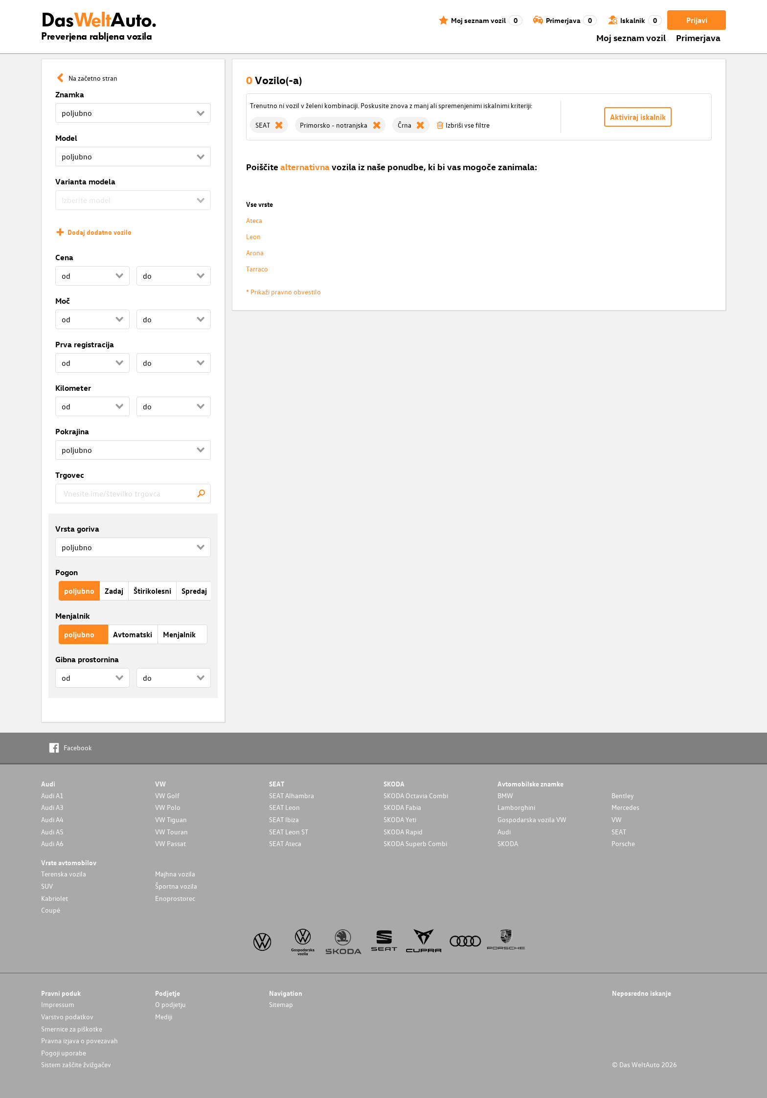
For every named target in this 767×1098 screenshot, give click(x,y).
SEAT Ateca (285, 843)
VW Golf (167, 795)
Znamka (69, 94)
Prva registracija (84, 344)
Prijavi (696, 20)
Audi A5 (52, 831)
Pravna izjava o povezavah (79, 1040)
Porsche (623, 843)
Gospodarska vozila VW (531, 819)
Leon (253, 236)
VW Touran (171, 831)
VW (616, 819)
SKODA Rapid (403, 831)
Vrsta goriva (77, 529)
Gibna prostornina (87, 659)
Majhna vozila (175, 873)
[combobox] (133, 493)
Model (66, 138)
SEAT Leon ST (288, 831)
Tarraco (257, 268)
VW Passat (170, 843)
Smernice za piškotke (71, 1028)
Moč (62, 301)
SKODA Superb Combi (415, 843)
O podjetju (170, 1004)
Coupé (50, 910)
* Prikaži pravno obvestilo (283, 291)
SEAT (618, 831)
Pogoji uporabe (63, 1052)
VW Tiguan (171, 819)
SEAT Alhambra (291, 795)
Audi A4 (52, 819)
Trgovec (69, 475)
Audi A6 (52, 843)
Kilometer (73, 388)
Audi (504, 831)
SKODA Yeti (400, 819)
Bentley (622, 795)
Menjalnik (72, 616)
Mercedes (625, 807)
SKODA (507, 843)
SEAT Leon (284, 807)
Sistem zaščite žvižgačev (76, 1064)
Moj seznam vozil (631, 37)
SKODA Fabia (402, 807)
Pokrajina (72, 431)
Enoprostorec (175, 898)
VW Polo (167, 807)
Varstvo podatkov (67, 1016)
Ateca (254, 220)
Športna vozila (176, 886)
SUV (47, 886)
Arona (255, 252)
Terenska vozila (63, 873)
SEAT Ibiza (284, 819)
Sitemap (281, 1004)
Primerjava (698, 37)
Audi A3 (52, 807)
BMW (505, 795)
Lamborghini (516, 807)
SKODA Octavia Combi (416, 795)
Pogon (66, 572)
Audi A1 (52, 795)
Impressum (57, 1004)
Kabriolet (54, 898)
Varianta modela (85, 181)
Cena (64, 257)
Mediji (163, 1016)
